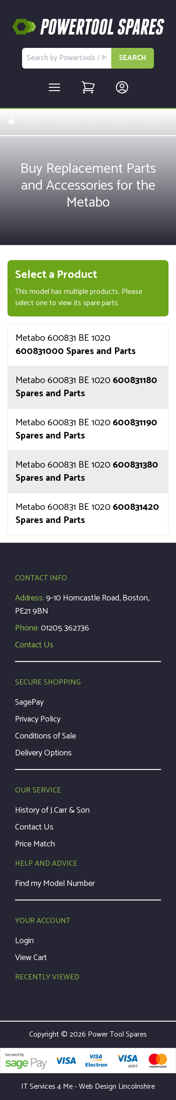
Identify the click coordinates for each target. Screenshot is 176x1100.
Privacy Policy (38, 719)
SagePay (29, 702)
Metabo (120, 122)
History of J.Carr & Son (52, 810)
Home (24, 122)
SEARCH (132, 58)
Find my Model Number (55, 884)
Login (24, 941)
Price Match (35, 844)
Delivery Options (43, 753)
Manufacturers (74, 122)
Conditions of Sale (45, 736)
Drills (151, 122)
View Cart (31, 958)
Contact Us (34, 645)
